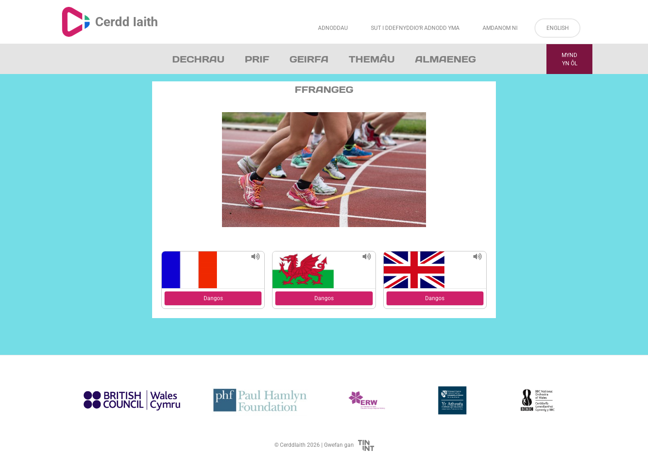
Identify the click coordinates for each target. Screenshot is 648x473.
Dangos (213, 298)
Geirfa (309, 59)
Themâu (372, 59)
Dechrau (198, 59)
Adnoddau (333, 28)
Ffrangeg (324, 90)
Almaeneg (445, 59)
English (557, 28)
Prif (256, 59)
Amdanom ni (500, 28)
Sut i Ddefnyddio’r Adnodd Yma (415, 28)
